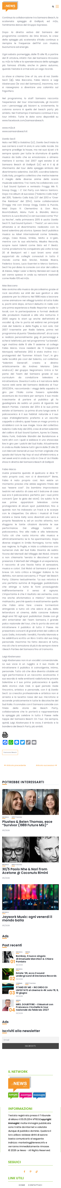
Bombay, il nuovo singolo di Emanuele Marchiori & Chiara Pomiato (34, 958)
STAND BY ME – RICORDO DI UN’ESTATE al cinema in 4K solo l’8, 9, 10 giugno (37, 990)
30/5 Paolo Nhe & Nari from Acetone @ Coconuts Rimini (25, 871)
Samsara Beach (10, 752)
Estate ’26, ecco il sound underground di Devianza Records (36, 974)
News (27, 952)
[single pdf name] (5, 735)
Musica (5, 817)
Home (22, 1185)
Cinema (19, 983)
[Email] (30, 1040)
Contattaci (35, 1185)
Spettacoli (17, 817)
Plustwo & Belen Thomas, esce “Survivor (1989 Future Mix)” (27, 823)
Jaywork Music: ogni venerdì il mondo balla (27, 919)
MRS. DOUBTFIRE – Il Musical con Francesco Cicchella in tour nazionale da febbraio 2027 (34, 1007)
